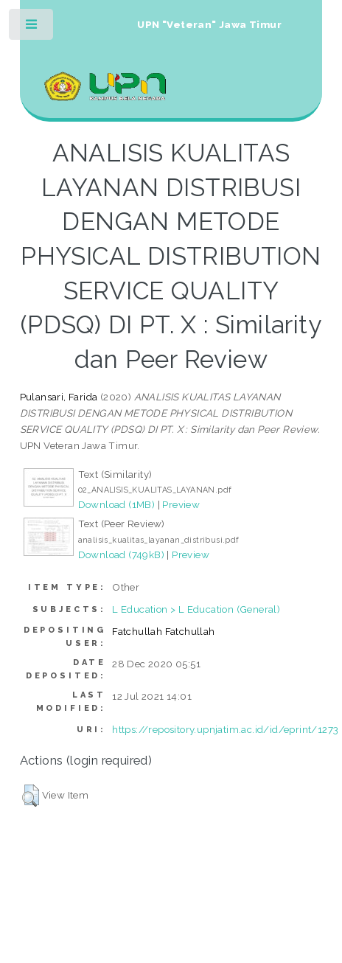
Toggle (32, 27)
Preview (181, 504)
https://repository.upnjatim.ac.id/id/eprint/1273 (225, 729)
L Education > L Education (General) (196, 609)
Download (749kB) (121, 554)
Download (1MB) (117, 504)
